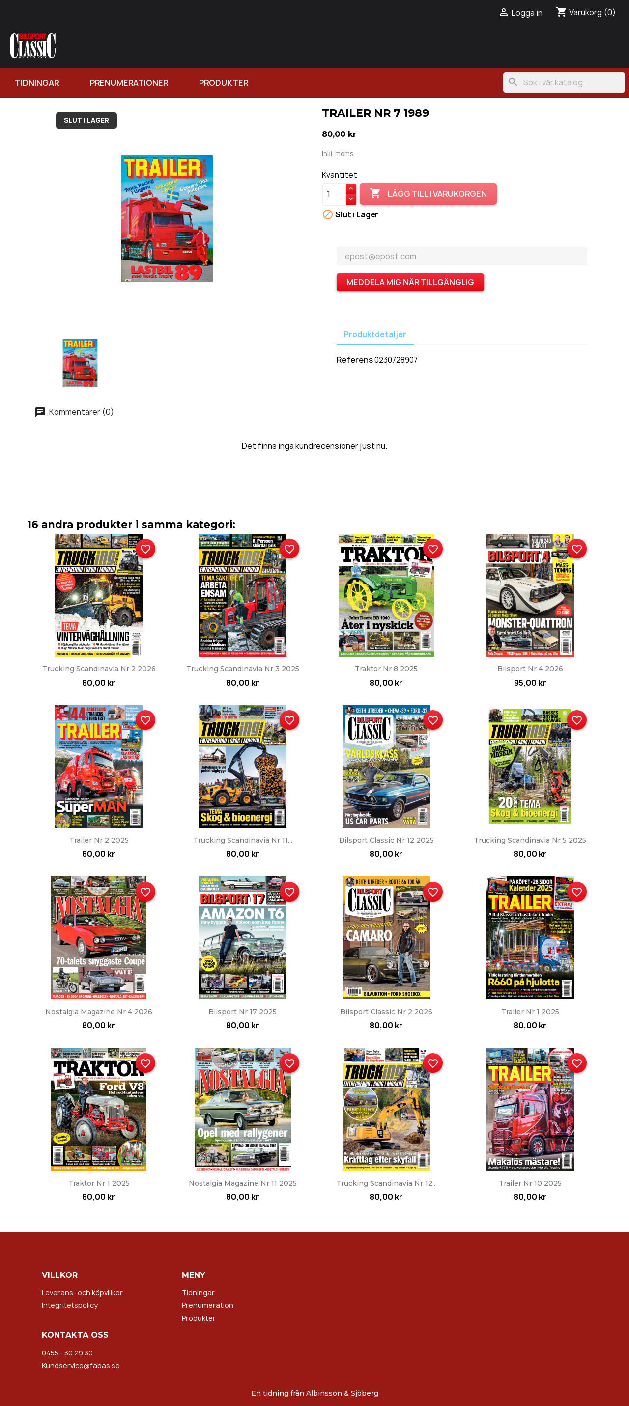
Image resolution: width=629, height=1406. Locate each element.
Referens (355, 360)
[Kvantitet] (334, 194)
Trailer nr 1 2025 (530, 1012)
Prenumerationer (129, 83)
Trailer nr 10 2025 (530, 1183)
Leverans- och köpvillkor (82, 1292)
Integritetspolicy (70, 1305)
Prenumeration (207, 1305)
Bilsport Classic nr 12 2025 (386, 840)
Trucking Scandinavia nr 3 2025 (242, 668)
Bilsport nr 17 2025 (242, 1012)
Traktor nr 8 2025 (386, 668)
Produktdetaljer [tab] (375, 334)
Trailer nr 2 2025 (99, 840)
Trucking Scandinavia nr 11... (242, 840)
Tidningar (37, 83)
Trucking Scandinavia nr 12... (386, 1183)
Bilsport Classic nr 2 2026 (386, 1012)
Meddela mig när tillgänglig (410, 282)
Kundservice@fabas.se (81, 1365)
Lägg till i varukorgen (428, 193)
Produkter (223, 83)
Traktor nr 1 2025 (99, 1183)
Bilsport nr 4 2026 (530, 668)
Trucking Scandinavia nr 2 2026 (99, 668)
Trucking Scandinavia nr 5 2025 (530, 840)
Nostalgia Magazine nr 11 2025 (243, 1183)
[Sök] (564, 82)
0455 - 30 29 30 (67, 1352)
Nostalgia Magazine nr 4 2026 (98, 1012)
